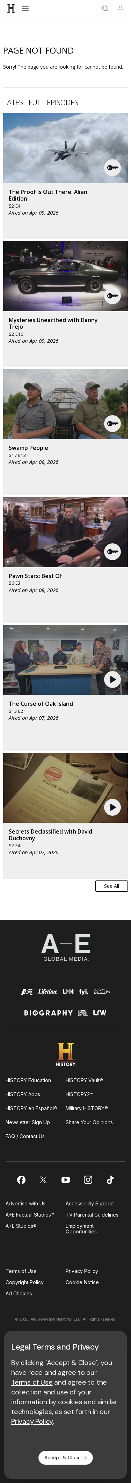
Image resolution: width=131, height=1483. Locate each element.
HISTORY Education (28, 1080)
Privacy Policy (82, 1271)
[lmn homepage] (68, 995)
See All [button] (111, 886)
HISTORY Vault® (84, 1080)
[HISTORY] (11, 8)
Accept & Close (66, 1457)
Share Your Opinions (89, 1122)
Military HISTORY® (87, 1108)
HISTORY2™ (79, 1094)
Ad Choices (19, 1293)
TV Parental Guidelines (92, 1215)
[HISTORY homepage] (65, 1054)
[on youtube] (65, 1180)
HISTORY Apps (23, 1094)
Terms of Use (21, 1271)
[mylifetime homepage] (48, 995)
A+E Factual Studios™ (30, 1215)
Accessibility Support (90, 1203)
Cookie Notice (82, 1282)
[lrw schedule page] (100, 1016)
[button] (113, 167)
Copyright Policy (25, 1282)
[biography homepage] (48, 1016)
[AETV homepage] (27, 995)
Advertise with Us (25, 1203)
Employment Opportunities (81, 1228)
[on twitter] (43, 1180)
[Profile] (120, 8)
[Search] (105, 8)
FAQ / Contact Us (25, 1136)
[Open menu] (25, 8)
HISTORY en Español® (31, 1108)
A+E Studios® (21, 1226)
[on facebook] (21, 1180)
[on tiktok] (110, 1180)
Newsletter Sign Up (28, 1122)
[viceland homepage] (102, 995)
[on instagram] (88, 1180)
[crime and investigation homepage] (83, 1016)
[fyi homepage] (83, 995)
